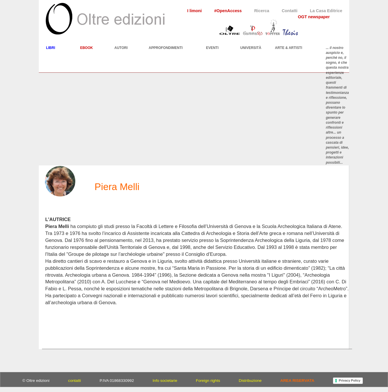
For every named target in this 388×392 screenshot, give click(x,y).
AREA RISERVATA (297, 380)
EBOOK (86, 48)
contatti (74, 380)
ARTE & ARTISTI (288, 48)
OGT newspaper (314, 16)
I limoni (194, 10)
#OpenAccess (228, 10)
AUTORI (121, 48)
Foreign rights (208, 380)
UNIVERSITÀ (250, 48)
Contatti (289, 10)
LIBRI (50, 48)
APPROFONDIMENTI (165, 48)
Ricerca (261, 10)
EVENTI (212, 48)
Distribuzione (250, 380)
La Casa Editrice (326, 10)
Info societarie (165, 380)
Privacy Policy (349, 380)
